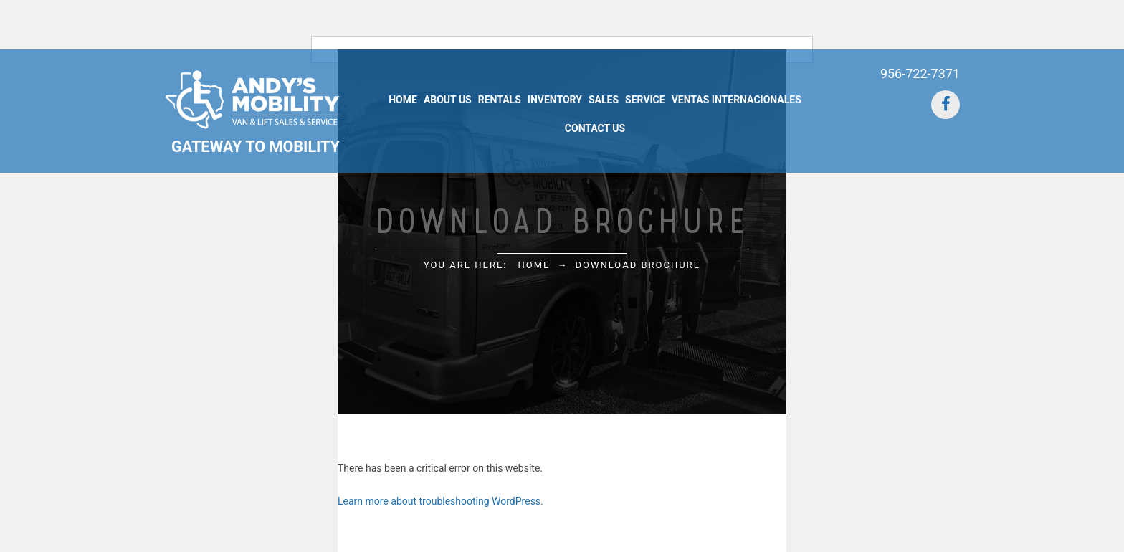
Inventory (555, 99)
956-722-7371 (920, 73)
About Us (448, 99)
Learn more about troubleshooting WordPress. (440, 501)
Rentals (499, 99)
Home (403, 99)
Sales (604, 99)
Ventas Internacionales (736, 99)
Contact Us (595, 128)
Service (645, 99)
